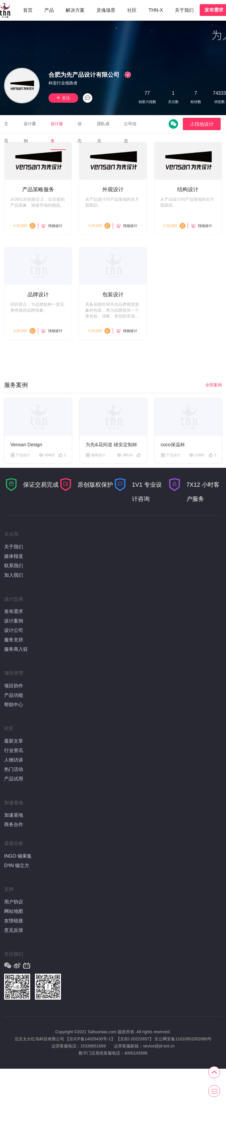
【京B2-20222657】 (134, 1039)
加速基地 (13, 815)
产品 (49, 10)
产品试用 (13, 778)
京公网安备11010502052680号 (183, 1039)
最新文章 (13, 740)
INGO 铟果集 (18, 856)
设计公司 (13, 630)
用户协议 (13, 901)
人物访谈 (13, 759)
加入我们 (13, 575)
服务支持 (13, 639)
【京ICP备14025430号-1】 (90, 1039)
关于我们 (184, 10)
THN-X (155, 10)
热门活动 (13, 769)
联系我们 (13, 565)
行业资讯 (13, 750)
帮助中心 (13, 704)
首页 (28, 10)
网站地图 (13, 911)
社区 (132, 10)
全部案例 (213, 384)
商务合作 (13, 824)
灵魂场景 (105, 10)
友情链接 (13, 920)
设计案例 (13, 620)
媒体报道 (13, 556)
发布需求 (13, 611)
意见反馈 (13, 930)
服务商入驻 (16, 649)
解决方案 (75, 10)
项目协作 (13, 685)
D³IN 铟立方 (16, 865)
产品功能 (13, 695)
